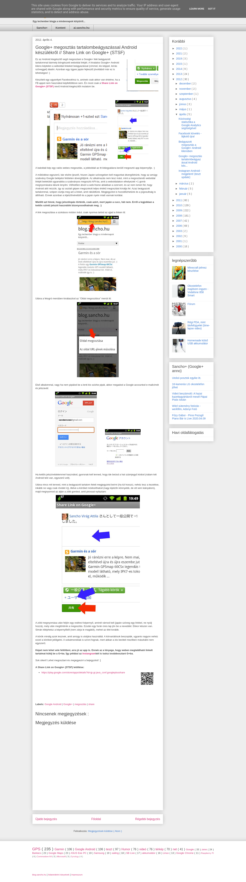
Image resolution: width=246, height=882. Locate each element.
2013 (179, 73)
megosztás (81, 704)
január (183, 193)
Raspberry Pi (207, 853)
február (183, 188)
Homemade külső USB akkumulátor (198, 342)
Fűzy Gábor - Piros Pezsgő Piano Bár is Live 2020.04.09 (189, 417)
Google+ (68, 704)
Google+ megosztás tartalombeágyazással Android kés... (190, 161)
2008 (179, 215)
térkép (160, 849)
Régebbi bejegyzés (147, 819)
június (183, 104)
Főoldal (96, 819)
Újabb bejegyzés (46, 819)
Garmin (60, 849)
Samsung (99, 853)
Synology (75, 857)
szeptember (186, 93)
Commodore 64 (44, 856)
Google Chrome (185, 853)
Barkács (37, 853)
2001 (179, 241)
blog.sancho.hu (39, 875)
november (185, 88)
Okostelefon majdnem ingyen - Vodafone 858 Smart (198, 290)
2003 (179, 231)
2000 (179, 246)
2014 (179, 68)
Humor (126, 849)
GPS (37, 849)
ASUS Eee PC (79, 853)
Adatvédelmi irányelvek (58, 875)
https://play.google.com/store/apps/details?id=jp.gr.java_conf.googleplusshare (83, 672)
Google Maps (56, 853)
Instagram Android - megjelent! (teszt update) (190, 174)
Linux (166, 853)
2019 (179, 58)
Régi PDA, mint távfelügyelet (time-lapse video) (199, 325)
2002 (179, 236)
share (91, 704)
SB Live (131, 853)
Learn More (196, 8)
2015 (179, 63)
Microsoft (61, 856)
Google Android (53, 704)
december (185, 83)
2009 (179, 210)
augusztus (185, 98)
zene (205, 849)
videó (143, 849)
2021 (179, 53)
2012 (179, 79)
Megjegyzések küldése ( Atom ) (105, 831)
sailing (115, 853)
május (183, 109)
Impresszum (77, 875)
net (175, 849)
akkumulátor (149, 853)
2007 (179, 220)
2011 (179, 200)
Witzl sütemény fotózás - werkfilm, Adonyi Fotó (186, 407)
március (184, 183)
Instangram (88, 653)
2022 (179, 48)
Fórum (191, 304)
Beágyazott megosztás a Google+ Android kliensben (190, 146)
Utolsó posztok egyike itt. (186, 377)
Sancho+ (42, 27)
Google (190, 849)
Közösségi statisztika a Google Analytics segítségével (190, 123)
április (183, 114)
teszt (109, 849)
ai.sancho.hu (82, 27)
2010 (179, 205)
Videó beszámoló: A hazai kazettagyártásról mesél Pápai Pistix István (189, 396)
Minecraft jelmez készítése (197, 269)
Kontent (61, 27)
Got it (211, 8)
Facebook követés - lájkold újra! (190, 135)
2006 (179, 225)
